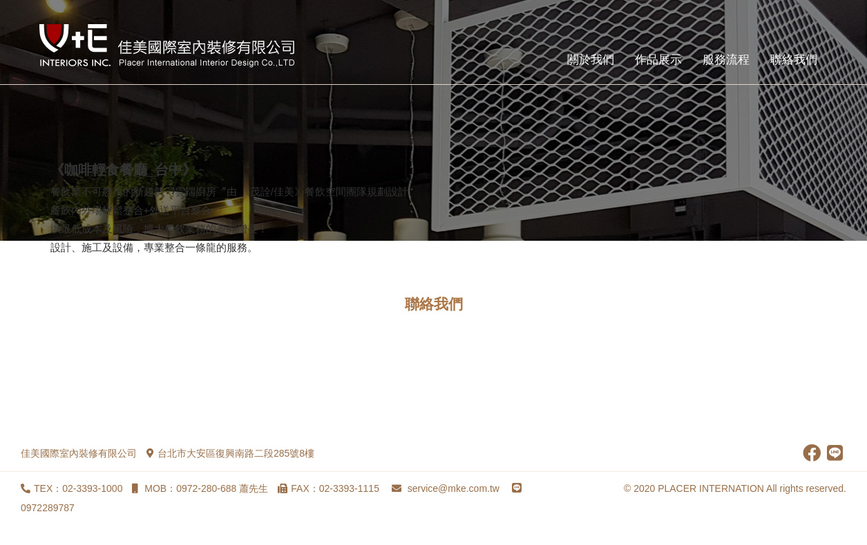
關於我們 (590, 59)
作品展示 (658, 59)
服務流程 (726, 59)
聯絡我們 (793, 59)
